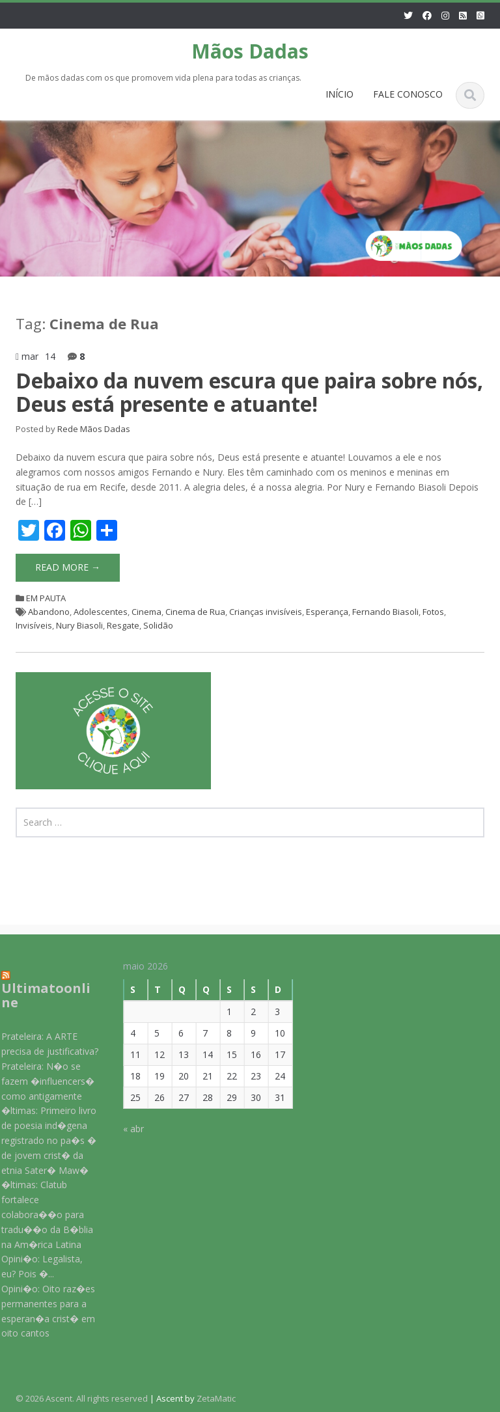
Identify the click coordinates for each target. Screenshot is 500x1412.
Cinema (146, 612)
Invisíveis (34, 625)
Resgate (123, 625)
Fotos (433, 612)
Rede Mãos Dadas (93, 429)
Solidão (158, 625)
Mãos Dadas (250, 51)
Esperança (327, 612)
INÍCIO (340, 94)
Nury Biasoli (79, 625)
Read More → (67, 567)
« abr (127, 1128)
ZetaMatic (216, 1398)
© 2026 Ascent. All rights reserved (82, 1398)
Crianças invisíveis (265, 612)
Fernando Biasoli (385, 612)
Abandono (49, 612)
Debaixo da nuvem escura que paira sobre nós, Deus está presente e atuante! (249, 391)
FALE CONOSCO (408, 94)
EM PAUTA (46, 598)
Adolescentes (101, 612)
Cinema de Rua (195, 612)
